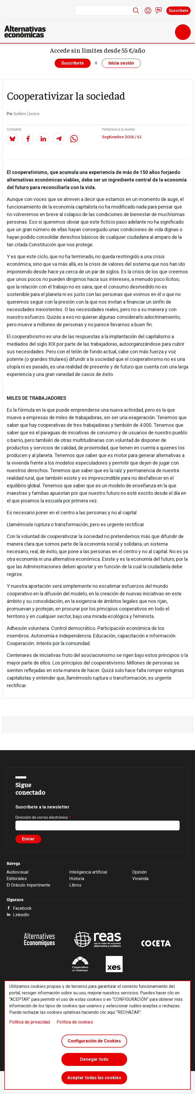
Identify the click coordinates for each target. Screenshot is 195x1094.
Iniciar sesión (148, 10)
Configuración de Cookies (94, 1040)
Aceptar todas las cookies (94, 1077)
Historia (76, 878)
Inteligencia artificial (88, 872)
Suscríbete (178, 10)
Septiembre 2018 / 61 (121, 136)
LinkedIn (21, 914)
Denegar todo (94, 1059)
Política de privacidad (29, 1022)
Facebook (22, 908)
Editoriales (16, 878)
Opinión (139, 872)
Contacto (159, 10)
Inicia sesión (121, 63)
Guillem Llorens (26, 114)
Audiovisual (17, 872)
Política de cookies (75, 1022)
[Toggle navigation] (183, 32)
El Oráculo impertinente (28, 885)
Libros (75, 885)
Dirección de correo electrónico (41, 817)
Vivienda (140, 878)
